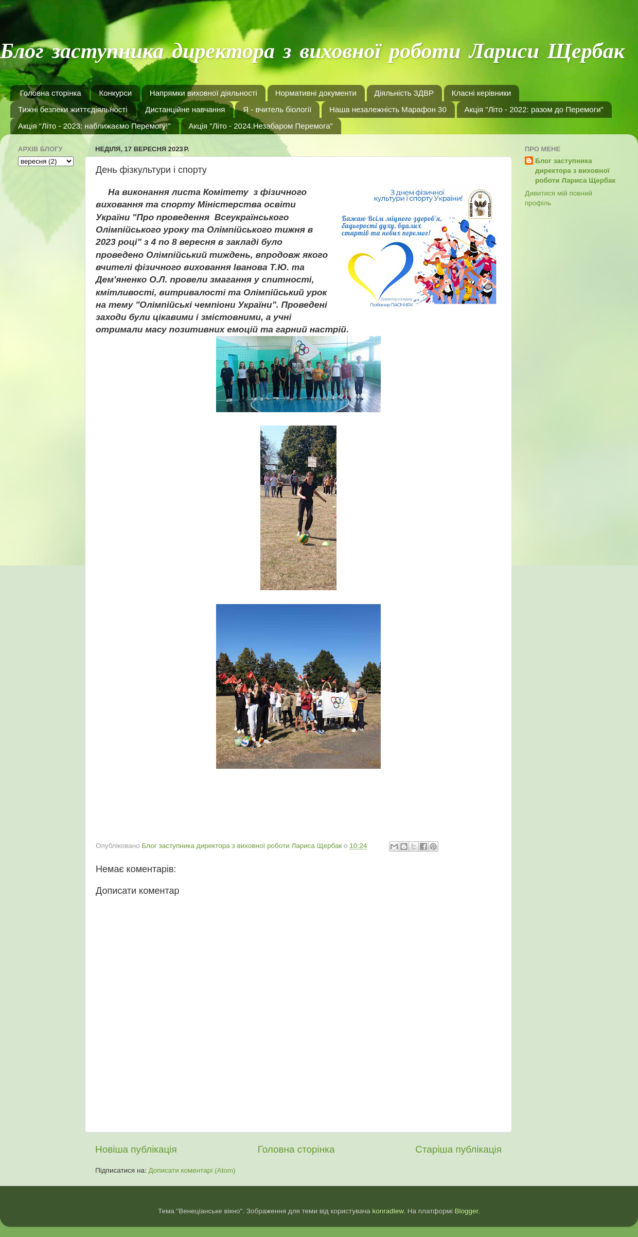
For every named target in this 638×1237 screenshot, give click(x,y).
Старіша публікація (458, 1149)
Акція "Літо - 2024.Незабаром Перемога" (261, 125)
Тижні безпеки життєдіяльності (73, 109)
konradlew (387, 1211)
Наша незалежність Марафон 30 (388, 109)
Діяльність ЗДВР (404, 93)
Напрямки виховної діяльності (203, 93)
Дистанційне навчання (185, 109)
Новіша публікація (136, 1149)
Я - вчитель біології (277, 109)
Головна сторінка (50, 93)
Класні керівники (481, 93)
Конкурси (115, 93)
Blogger (466, 1211)
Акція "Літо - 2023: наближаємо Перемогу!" (94, 125)
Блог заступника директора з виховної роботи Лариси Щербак (312, 52)
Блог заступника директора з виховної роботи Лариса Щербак (575, 170)
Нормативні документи (316, 93)
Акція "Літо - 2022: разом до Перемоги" (534, 109)
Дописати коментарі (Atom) (191, 1170)
